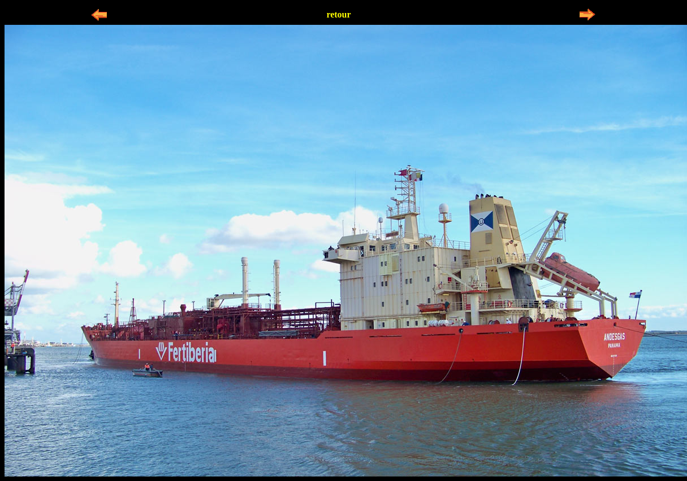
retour (338, 14)
